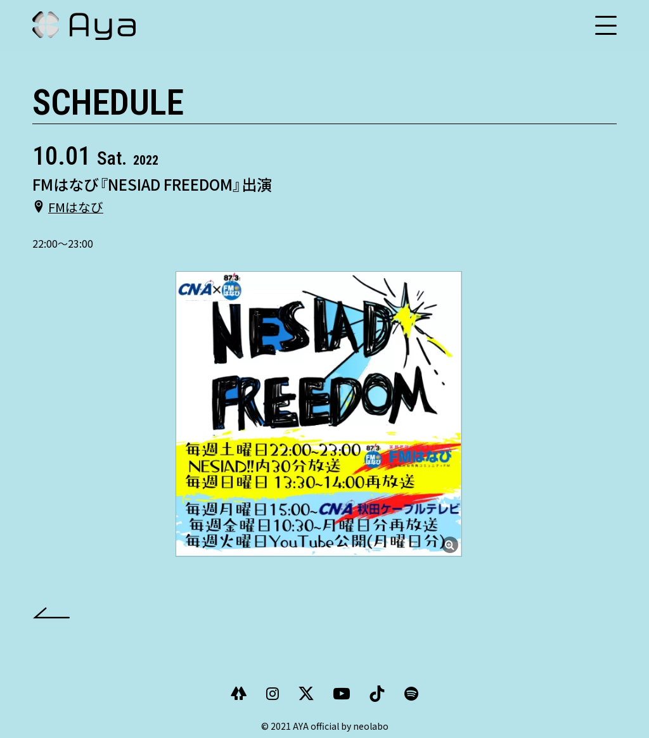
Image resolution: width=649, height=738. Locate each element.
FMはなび (75, 207)
